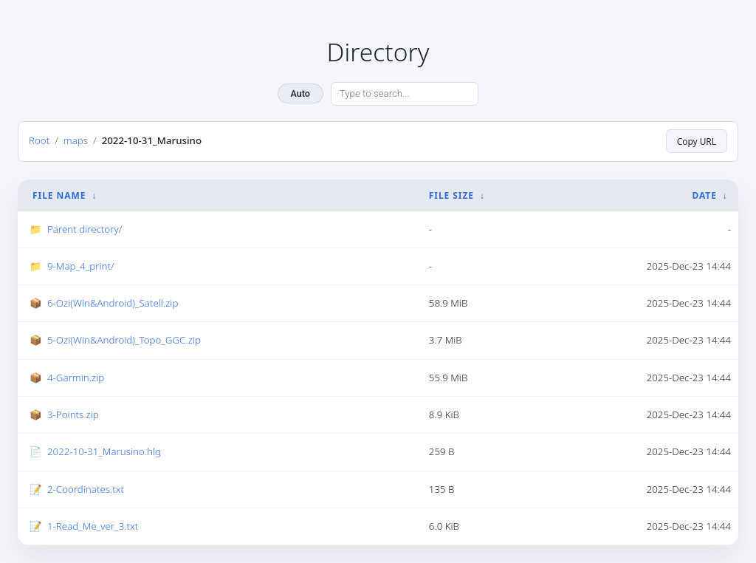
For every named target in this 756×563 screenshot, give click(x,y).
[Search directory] (404, 94)
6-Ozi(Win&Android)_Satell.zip (112, 303)
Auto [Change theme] (300, 93)
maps (75, 140)
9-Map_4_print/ (80, 266)
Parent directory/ (84, 229)
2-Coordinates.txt (85, 489)
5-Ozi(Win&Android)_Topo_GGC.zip (124, 340)
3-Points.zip (73, 414)
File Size (451, 195)
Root (39, 140)
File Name (59, 195)
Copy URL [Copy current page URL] (696, 141)
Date (704, 195)
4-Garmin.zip (75, 377)
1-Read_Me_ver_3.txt (92, 526)
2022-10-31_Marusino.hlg (104, 451)
